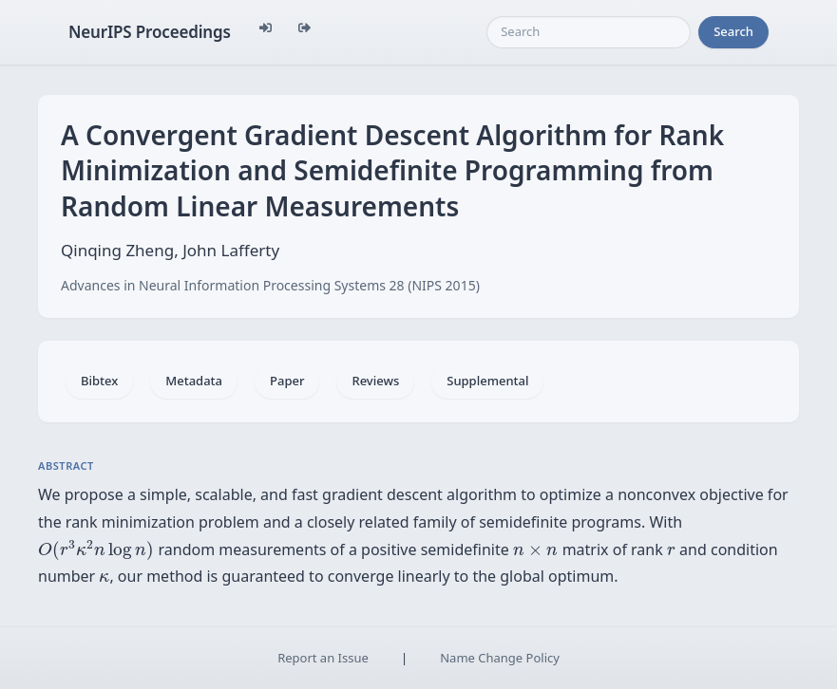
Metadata (193, 380)
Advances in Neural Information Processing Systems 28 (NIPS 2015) (270, 285)
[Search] (588, 32)
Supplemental (487, 380)
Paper (287, 380)
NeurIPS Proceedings (149, 32)
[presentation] (96, 550)
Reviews (375, 380)
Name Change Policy (500, 657)
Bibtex (99, 380)
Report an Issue (323, 657)
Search (733, 31)
